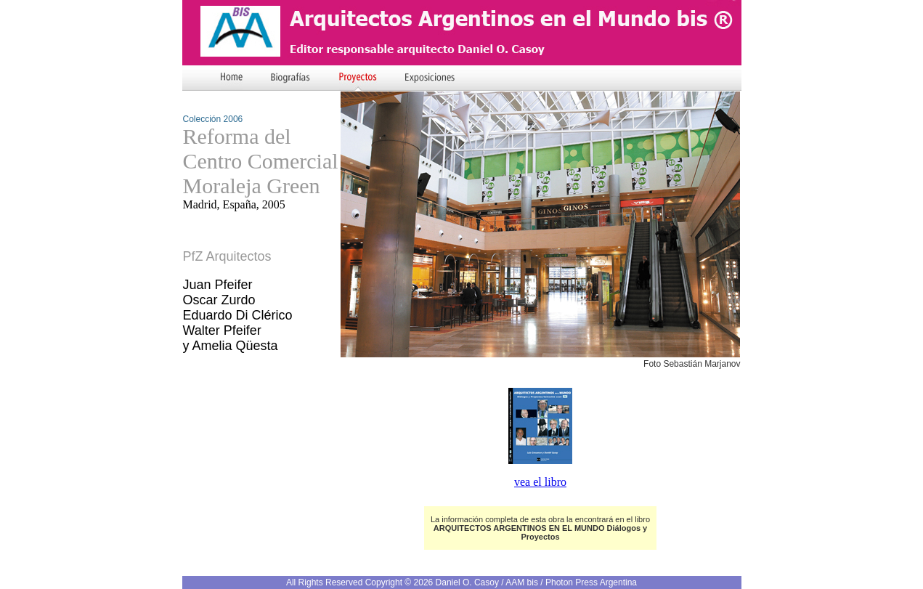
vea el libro (540, 482)
